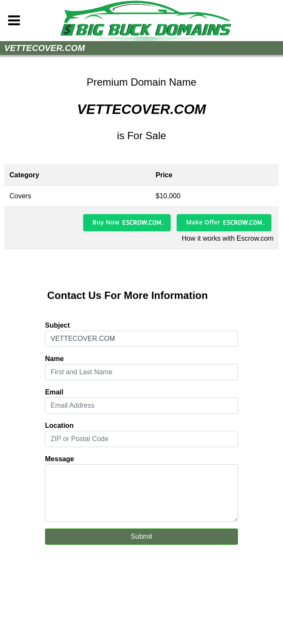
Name (54, 358)
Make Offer (203, 222)
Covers (20, 196)
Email (54, 392)
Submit (141, 536)
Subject (57, 325)
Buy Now (106, 222)
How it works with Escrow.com (228, 238)
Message (59, 459)
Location (59, 425)
